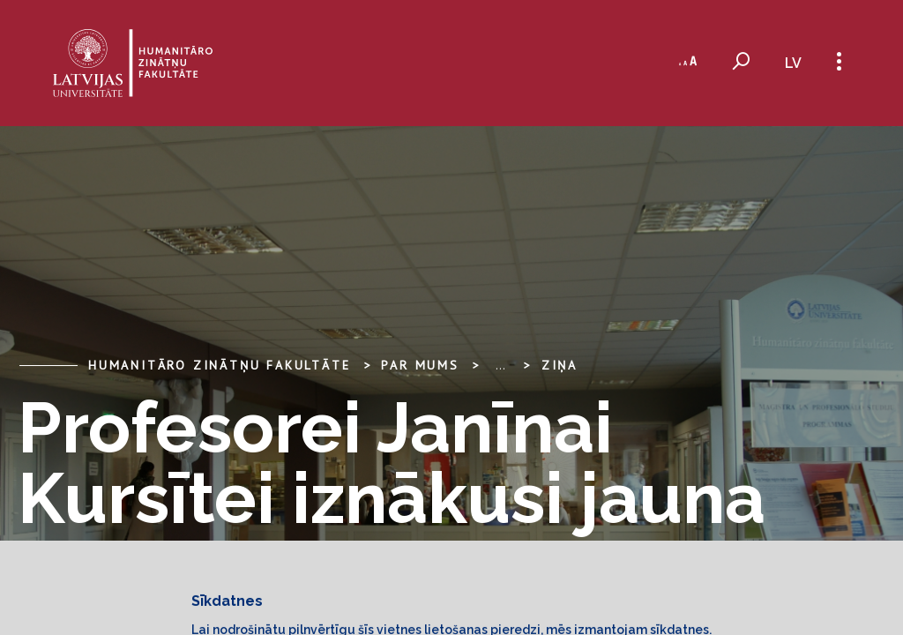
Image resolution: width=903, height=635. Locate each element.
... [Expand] (500, 365)
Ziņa (559, 365)
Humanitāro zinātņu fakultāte (219, 365)
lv (793, 63)
